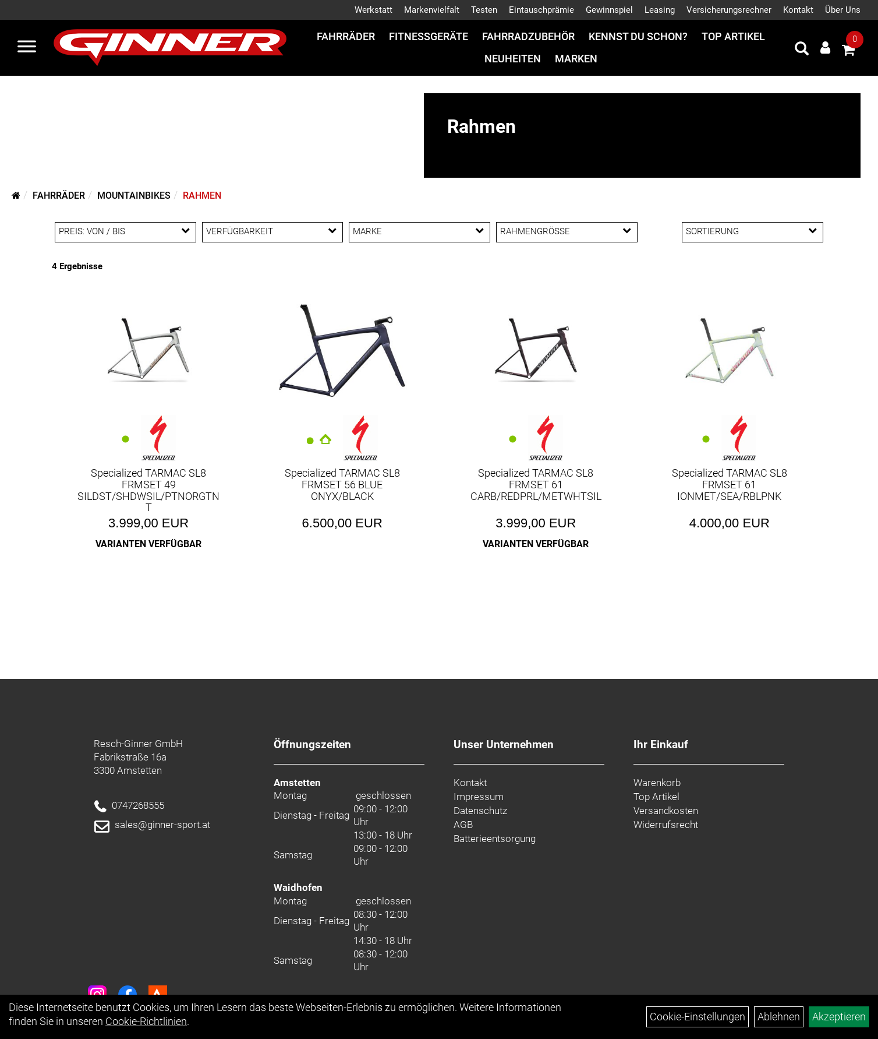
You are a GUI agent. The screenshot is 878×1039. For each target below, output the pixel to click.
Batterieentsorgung (495, 838)
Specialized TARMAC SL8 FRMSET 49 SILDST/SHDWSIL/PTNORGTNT (148, 490)
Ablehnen (778, 1016)
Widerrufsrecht (665, 824)
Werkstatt (373, 10)
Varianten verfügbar (148, 544)
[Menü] (27, 48)
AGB (463, 824)
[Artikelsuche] (802, 50)
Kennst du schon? (638, 36)
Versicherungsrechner (728, 10)
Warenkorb (657, 782)
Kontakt (798, 10)
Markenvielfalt (431, 10)
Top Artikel (733, 36)
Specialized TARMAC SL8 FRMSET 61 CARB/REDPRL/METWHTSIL (535, 484)
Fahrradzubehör (528, 36)
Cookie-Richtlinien (146, 1021)
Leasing (660, 10)
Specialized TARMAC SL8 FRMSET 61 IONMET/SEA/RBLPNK (729, 484)
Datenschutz (480, 810)
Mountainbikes (134, 195)
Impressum (479, 796)
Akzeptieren (839, 1016)
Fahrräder (346, 36)
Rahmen (202, 195)
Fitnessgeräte (428, 36)
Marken (576, 58)
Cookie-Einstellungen (697, 1016)
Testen (484, 10)
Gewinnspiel (609, 10)
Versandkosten (665, 810)
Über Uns (843, 10)
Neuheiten (512, 58)
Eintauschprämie (541, 10)
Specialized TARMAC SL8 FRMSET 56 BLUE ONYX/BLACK (342, 484)
